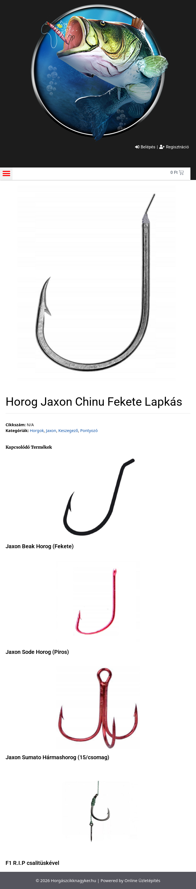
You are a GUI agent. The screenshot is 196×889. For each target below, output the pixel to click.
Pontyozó (89, 430)
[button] (6, 173)
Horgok (37, 430)
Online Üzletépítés (142, 880)
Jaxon (51, 430)
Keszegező (68, 430)
